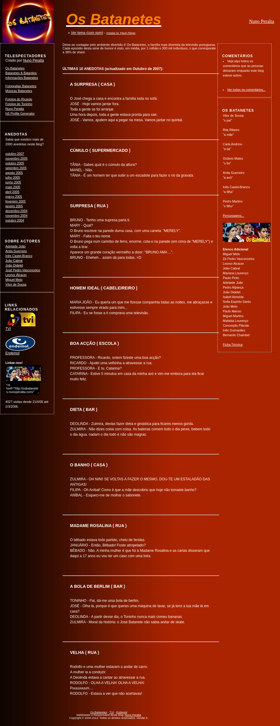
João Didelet (14, 265)
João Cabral (13, 260)
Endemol (20, 351)
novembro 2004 (16, 215)
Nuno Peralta (261, 21)
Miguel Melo (13, 279)
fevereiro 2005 (15, 201)
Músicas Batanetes (18, 91)
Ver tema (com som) (87, 33)
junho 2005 (13, 182)
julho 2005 (12, 177)
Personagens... (233, 215)
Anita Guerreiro (16, 251)
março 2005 (13, 196)
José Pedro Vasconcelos (22, 270)
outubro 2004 (14, 220)
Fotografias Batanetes (20, 86)
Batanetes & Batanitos (21, 73)
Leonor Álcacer (16, 275)
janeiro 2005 (14, 206)
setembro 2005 (16, 168)
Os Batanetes (15, 68)
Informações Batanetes (21, 78)
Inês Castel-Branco (18, 256)
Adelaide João (15, 246)
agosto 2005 (14, 173)
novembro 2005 (16, 158)
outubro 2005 (14, 163)
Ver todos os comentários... (246, 89)
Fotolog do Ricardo (18, 99)
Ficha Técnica (232, 344)
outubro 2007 (14, 153)
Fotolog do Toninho (18, 104)
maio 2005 (12, 187)
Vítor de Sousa (16, 284)
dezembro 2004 (16, 211)
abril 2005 (12, 192)
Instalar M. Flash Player (121, 33)
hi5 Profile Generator (20, 113)
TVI (20, 327)
